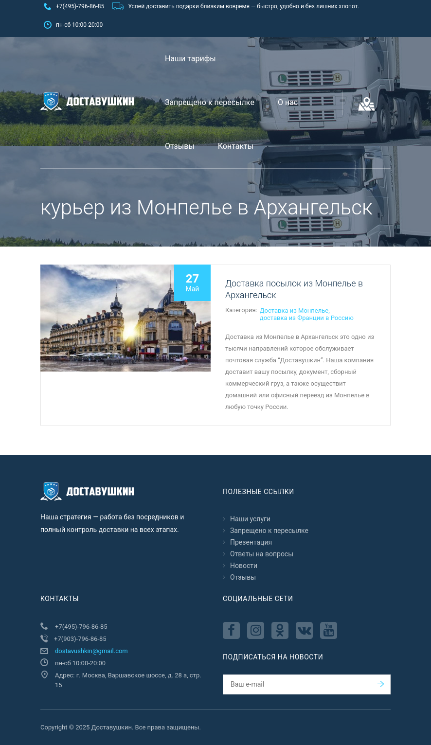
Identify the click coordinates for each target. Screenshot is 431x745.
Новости (243, 565)
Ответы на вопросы (261, 554)
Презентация (251, 542)
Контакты (235, 146)
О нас (288, 102)
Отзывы (180, 146)
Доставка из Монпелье (294, 310)
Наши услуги (250, 519)
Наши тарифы (190, 58)
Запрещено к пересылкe (209, 102)
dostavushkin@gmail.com (91, 651)
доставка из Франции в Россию (307, 317)
